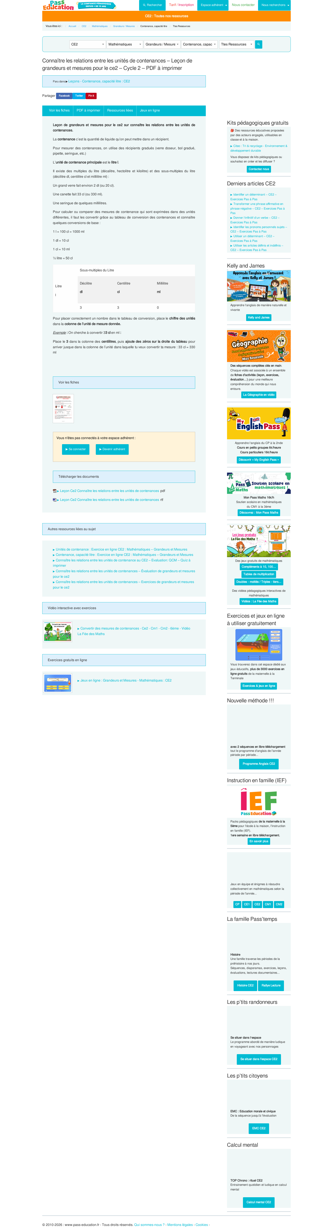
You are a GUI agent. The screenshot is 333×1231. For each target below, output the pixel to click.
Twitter (79, 95)
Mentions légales (180, 1225)
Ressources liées (120, 110)
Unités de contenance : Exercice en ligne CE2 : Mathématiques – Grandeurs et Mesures (121, 549)
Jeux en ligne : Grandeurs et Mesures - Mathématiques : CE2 (126, 680)
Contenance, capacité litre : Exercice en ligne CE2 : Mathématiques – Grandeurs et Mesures (124, 554)
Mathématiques (99, 26)
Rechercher (152, 5)
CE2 (84, 26)
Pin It (91, 95)
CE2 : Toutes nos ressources (166, 16)
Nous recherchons (273, 5)
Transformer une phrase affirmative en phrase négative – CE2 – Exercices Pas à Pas (257, 209)
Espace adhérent (212, 5)
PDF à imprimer (88, 110)
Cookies (202, 1225)
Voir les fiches (59, 110)
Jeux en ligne (150, 110)
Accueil (72, 26)
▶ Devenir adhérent (112, 449)
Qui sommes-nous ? (149, 1225)
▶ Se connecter (76, 449)
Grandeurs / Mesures (124, 26)
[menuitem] (152, 5)
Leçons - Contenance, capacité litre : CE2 (99, 81)
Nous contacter (243, 5)
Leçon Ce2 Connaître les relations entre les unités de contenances (109, 491)
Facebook (64, 95)
